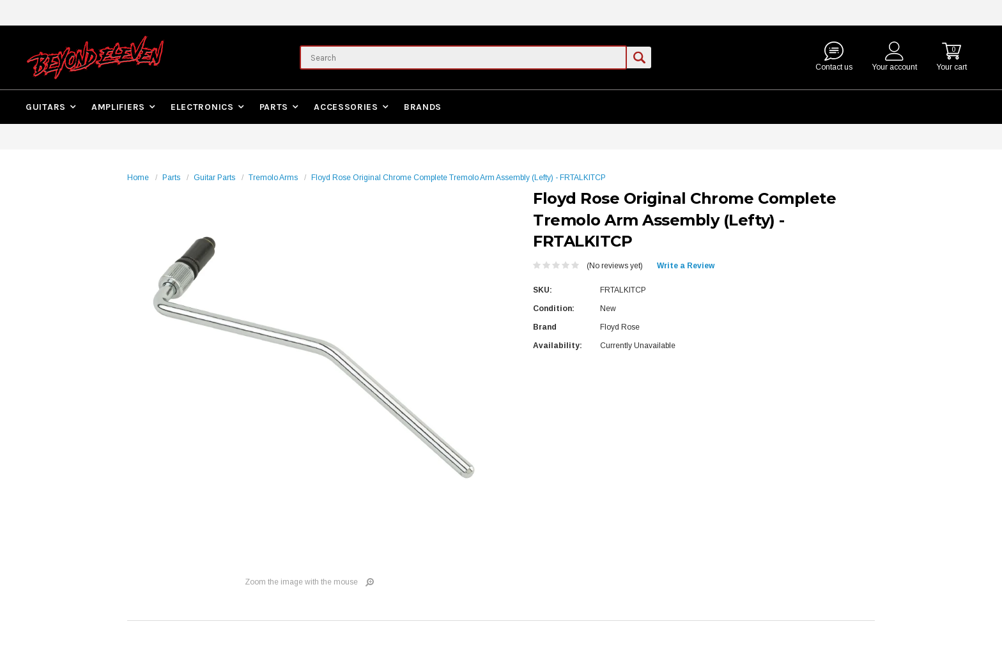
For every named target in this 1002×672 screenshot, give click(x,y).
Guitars (46, 107)
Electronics (202, 107)
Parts (274, 107)
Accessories (346, 107)
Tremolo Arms (273, 177)
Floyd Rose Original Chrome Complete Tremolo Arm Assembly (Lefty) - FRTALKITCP (458, 177)
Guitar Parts (214, 177)
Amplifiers (118, 107)
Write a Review (685, 265)
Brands (423, 107)
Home (138, 177)
